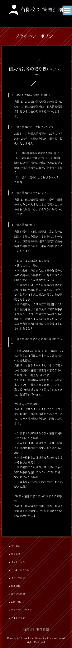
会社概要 (15, 546)
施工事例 (15, 554)
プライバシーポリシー (22, 610)
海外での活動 (18, 594)
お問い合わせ (18, 602)
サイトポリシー (19, 618)
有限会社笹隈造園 (41, 10)
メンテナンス (18, 562)
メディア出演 (18, 578)
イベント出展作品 (20, 570)
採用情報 (15, 586)
